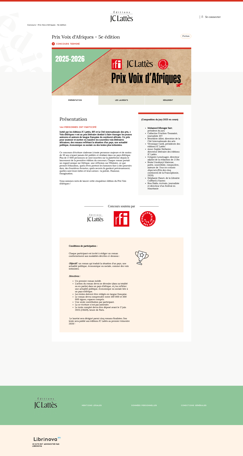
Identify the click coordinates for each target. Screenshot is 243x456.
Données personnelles (144, 405)
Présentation (75, 100)
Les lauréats (121, 100)
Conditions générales (194, 405)
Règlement (168, 100)
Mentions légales (92, 405)
